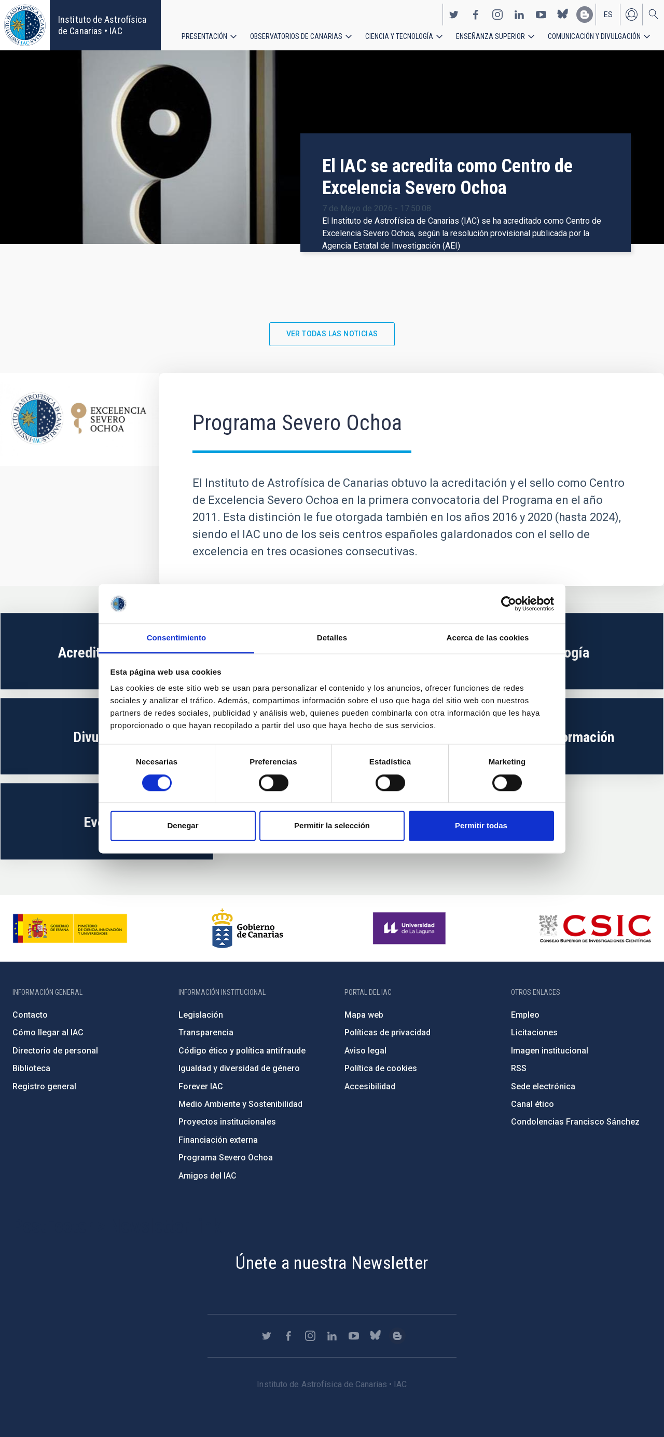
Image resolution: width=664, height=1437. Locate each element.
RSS (519, 1068)
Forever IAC (200, 1086)
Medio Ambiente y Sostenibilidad (240, 1104)
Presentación (204, 36)
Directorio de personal (55, 1051)
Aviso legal (365, 1051)
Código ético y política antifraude (242, 1051)
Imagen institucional (549, 1051)
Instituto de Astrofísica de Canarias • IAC (102, 25)
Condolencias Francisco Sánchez (575, 1122)
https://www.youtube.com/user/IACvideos (541, 14)
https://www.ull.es (410, 928)
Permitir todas (481, 826)
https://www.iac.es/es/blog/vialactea (585, 14)
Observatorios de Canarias (296, 36)
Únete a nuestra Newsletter (332, 1262)
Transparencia (205, 1032)
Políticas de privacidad (387, 1032)
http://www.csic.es (595, 928)
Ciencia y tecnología (399, 36)
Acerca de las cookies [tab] (488, 638)
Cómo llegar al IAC (48, 1032)
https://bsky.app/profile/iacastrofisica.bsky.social (563, 14)
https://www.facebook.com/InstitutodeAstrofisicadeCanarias (476, 14)
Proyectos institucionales (227, 1122)
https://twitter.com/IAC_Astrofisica (454, 14)
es (608, 14)
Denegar (182, 826)
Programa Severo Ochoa (225, 1157)
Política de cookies (380, 1068)
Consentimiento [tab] (176, 638)
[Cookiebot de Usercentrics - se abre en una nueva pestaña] (508, 603)
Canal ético (532, 1104)
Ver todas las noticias (332, 334)
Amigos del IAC (207, 1176)
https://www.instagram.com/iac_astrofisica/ (497, 14)
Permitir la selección (332, 826)
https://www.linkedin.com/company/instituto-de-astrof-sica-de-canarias (519, 14)
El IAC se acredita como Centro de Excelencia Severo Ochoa (447, 177)
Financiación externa (218, 1140)
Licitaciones (534, 1032)
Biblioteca (31, 1068)
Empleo (525, 1015)
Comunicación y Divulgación (594, 36)
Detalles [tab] (332, 638)
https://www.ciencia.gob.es (70, 928)
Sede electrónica (543, 1086)
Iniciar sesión (631, 14)
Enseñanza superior (490, 36)
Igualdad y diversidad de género (239, 1068)
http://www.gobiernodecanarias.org (247, 928)
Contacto (30, 1015)
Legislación (200, 1015)
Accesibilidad (369, 1086)
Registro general (44, 1086)
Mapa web (363, 1015)
